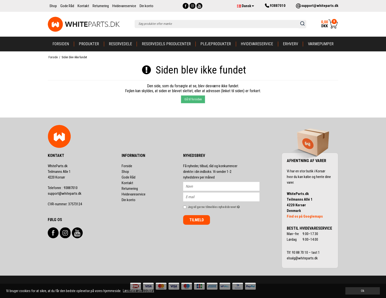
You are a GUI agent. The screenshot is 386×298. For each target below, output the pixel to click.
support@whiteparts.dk (64, 193)
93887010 (63, 188)
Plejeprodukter (215, 44)
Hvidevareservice (257, 44)
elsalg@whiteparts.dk (303, 258)
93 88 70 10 (300, 252)
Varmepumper (321, 44)
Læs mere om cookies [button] (138, 291)
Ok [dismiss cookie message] (362, 291)
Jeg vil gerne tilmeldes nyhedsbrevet (223, 206)
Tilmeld (196, 220)
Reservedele (120, 44)
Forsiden (60, 44)
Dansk (245, 6)
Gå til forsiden (193, 99)
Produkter (89, 44)
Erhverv (290, 44)
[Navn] (225, 186)
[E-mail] (225, 197)
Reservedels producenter (166, 44)
